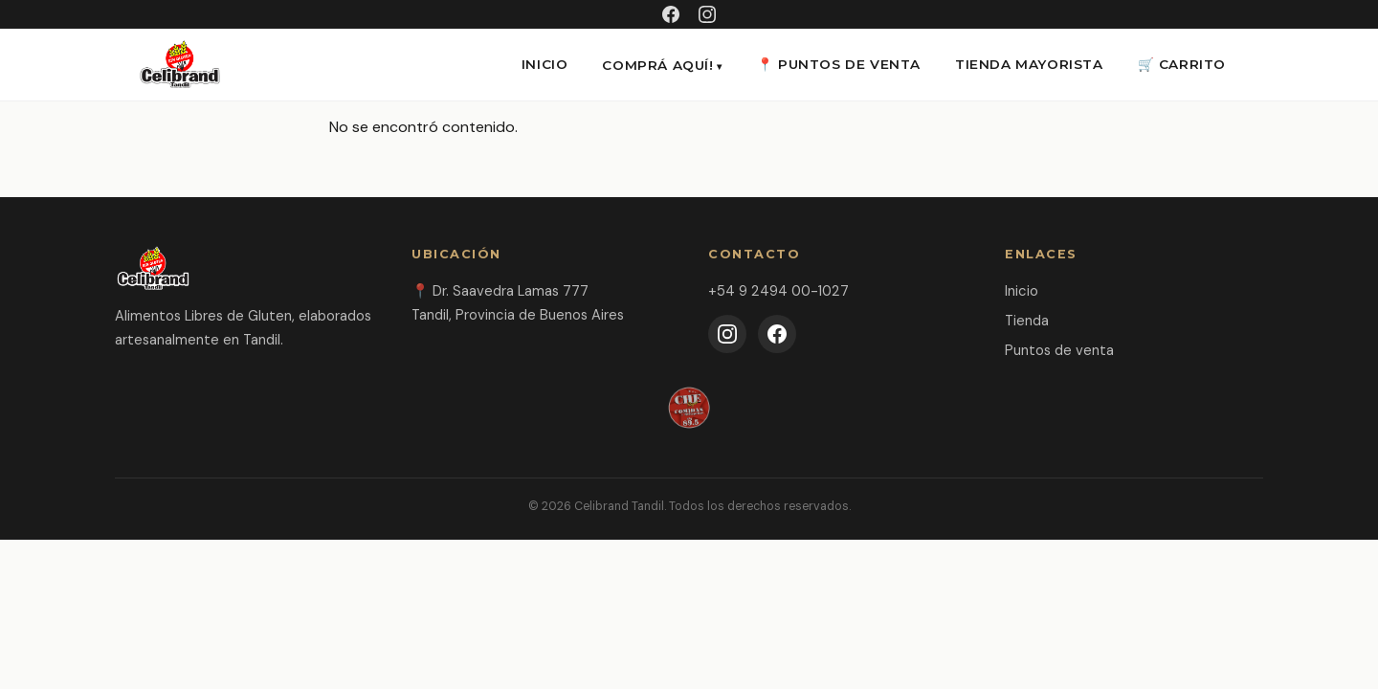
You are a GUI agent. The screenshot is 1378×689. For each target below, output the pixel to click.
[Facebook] (777, 334)
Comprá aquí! (657, 65)
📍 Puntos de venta (839, 64)
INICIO (545, 64)
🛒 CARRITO (1182, 64)
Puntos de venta (1059, 350)
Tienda (1027, 320)
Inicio (1021, 290)
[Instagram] (727, 334)
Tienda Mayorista (1029, 64)
